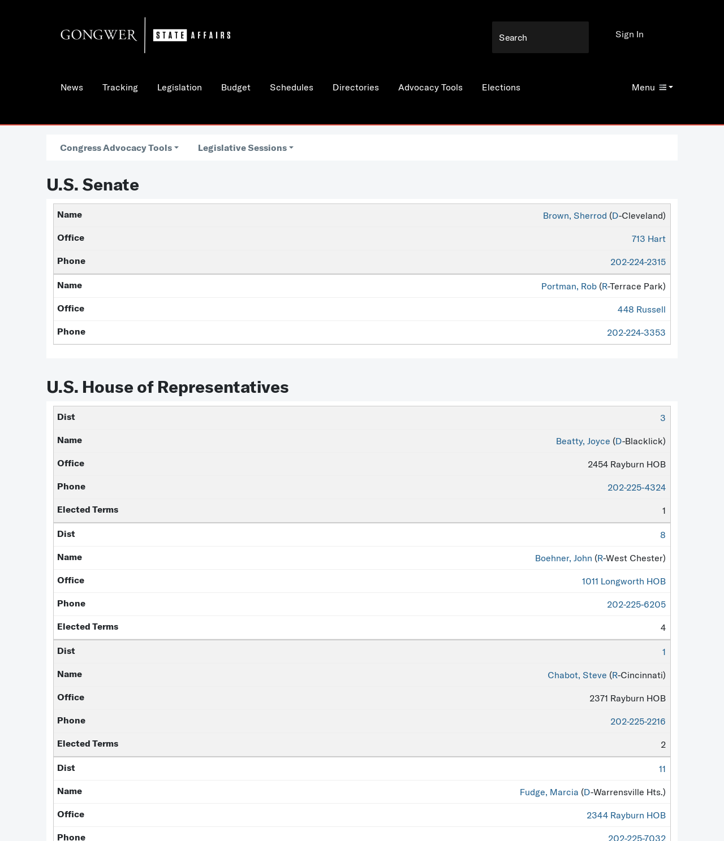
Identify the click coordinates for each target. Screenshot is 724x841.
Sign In (629, 34)
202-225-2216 (638, 721)
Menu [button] (649, 87)
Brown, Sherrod (575, 215)
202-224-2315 (638, 261)
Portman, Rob (569, 286)
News (72, 87)
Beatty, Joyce (583, 440)
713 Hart (649, 238)
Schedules (291, 87)
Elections (501, 87)
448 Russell (642, 309)
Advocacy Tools (430, 87)
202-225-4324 (636, 487)
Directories (356, 87)
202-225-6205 (636, 604)
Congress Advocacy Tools (116, 147)
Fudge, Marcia (549, 791)
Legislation (179, 87)
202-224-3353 (636, 332)
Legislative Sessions (242, 147)
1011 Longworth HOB (624, 581)
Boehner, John (563, 557)
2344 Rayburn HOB (626, 815)
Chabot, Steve (577, 674)
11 (662, 768)
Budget (236, 87)
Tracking (120, 87)
